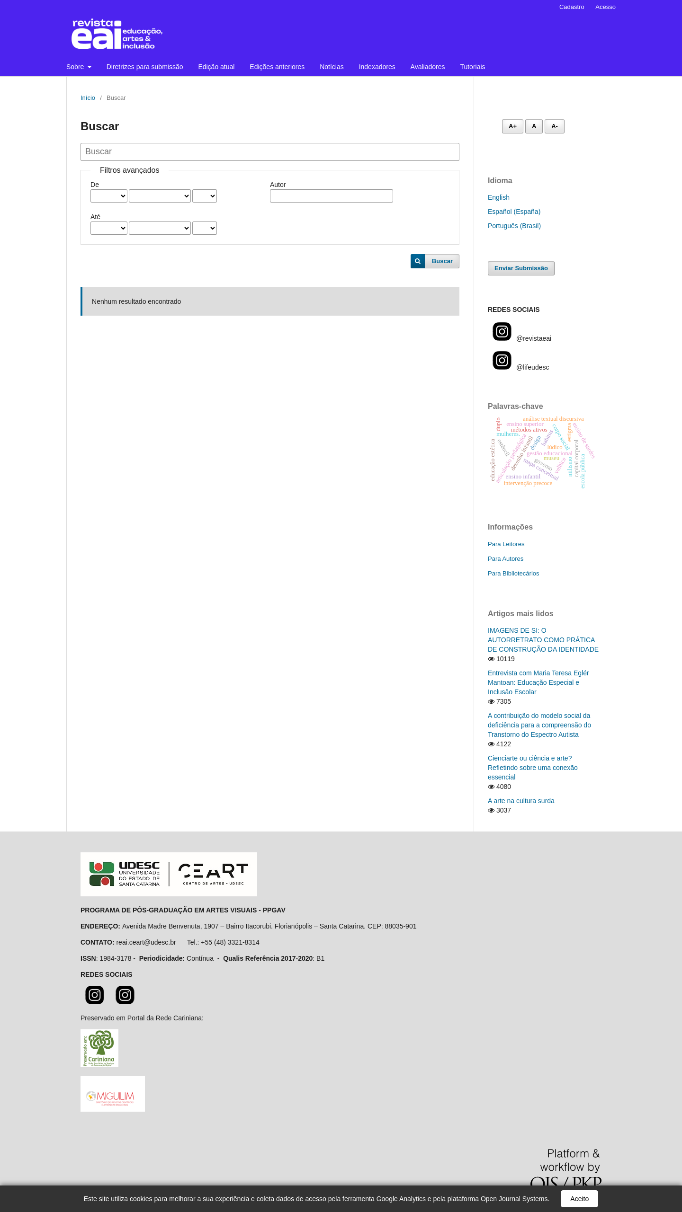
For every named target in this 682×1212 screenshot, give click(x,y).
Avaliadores (428, 67)
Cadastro (571, 6)
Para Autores (505, 558)
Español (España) (514, 211)
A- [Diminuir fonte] (554, 126)
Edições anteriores (277, 67)
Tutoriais (472, 67)
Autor (278, 184)
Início (88, 97)
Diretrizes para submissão (145, 67)
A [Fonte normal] (534, 126)
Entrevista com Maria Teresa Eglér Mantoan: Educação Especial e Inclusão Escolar (538, 682)
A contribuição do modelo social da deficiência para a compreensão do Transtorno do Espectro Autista (539, 725)
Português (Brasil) (514, 226)
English (499, 197)
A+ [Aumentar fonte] (513, 126)
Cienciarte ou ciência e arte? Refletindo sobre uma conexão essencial (533, 767)
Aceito (579, 1199)
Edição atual (216, 67)
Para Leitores (506, 544)
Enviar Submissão (521, 268)
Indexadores (377, 67)
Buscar (442, 261)
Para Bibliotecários (513, 573)
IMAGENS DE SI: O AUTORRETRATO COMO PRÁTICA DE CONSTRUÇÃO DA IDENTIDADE (543, 640)
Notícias (332, 67)
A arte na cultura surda (521, 801)
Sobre (76, 67)
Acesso (605, 6)
